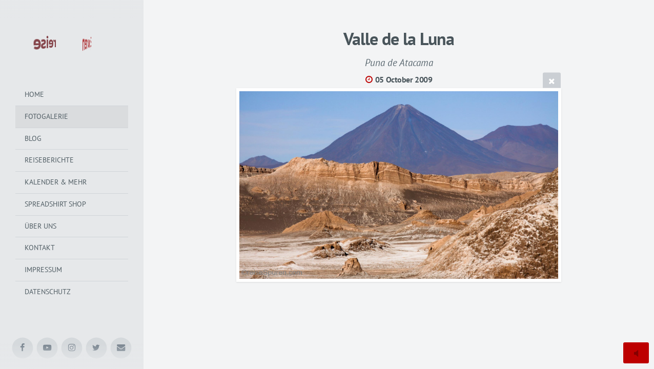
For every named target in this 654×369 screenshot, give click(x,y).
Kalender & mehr (56, 182)
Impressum (43, 269)
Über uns (40, 226)
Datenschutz (48, 291)
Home (34, 94)
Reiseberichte (49, 160)
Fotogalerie (46, 116)
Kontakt (40, 247)
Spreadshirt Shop (55, 204)
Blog (33, 138)
